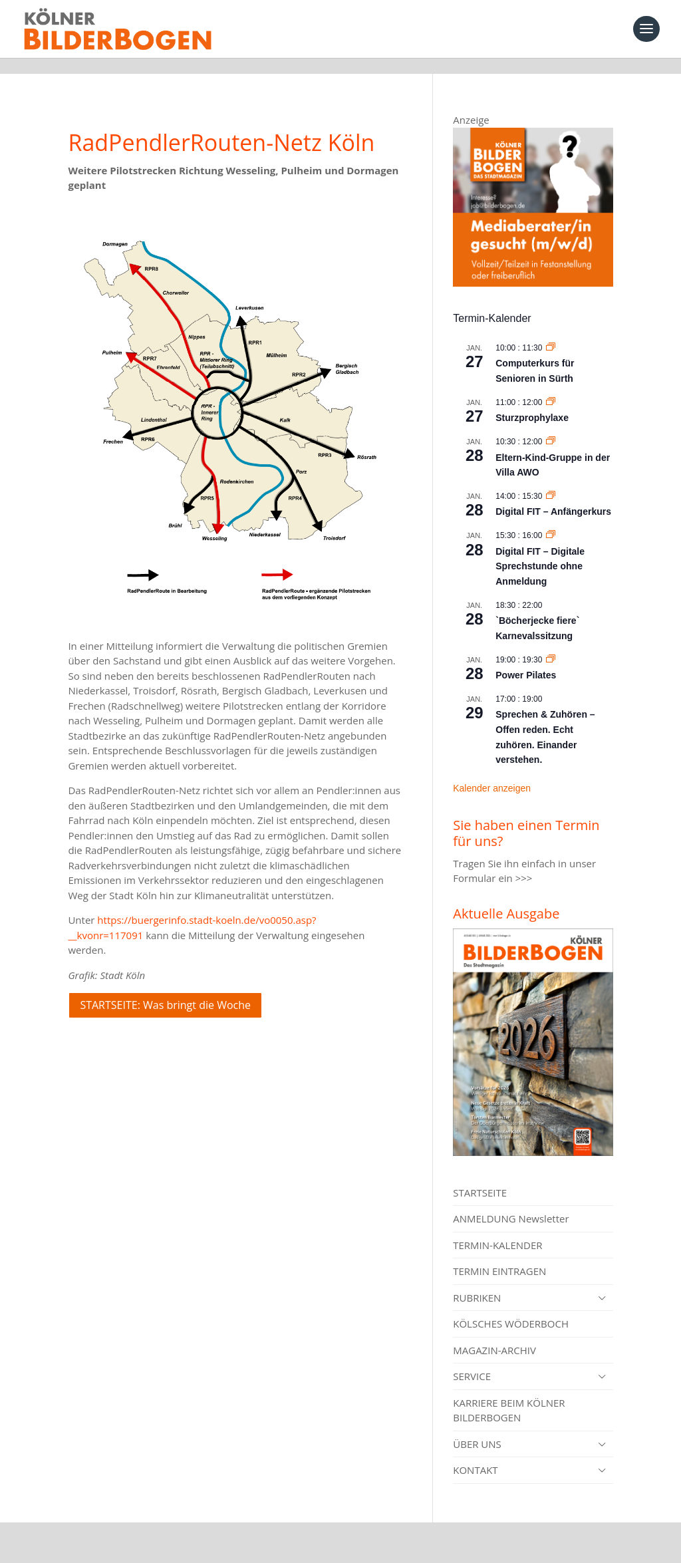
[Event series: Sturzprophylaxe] (550, 386)
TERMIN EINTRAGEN (499, 1255)
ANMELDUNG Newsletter (511, 1202)
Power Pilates (525, 659)
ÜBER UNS (477, 1428)
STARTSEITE (480, 1176)
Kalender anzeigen (492, 772)
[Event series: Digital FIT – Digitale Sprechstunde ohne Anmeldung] (550, 519)
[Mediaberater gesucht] (533, 266)
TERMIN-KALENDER (497, 1229)
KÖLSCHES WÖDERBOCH (511, 1307)
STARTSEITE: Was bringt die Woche (165, 989)
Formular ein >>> (492, 862)
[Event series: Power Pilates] (550, 643)
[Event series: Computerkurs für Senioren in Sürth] (550, 332)
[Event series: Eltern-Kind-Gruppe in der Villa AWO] (550, 425)
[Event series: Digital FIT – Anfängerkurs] (550, 480)
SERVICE (472, 1360)
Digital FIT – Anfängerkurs (553, 495)
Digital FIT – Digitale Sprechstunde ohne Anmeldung (540, 550)
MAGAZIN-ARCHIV (494, 1334)
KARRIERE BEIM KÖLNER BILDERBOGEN (509, 1394)
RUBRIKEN (477, 1281)
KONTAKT (475, 1454)
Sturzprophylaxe (532, 401)
